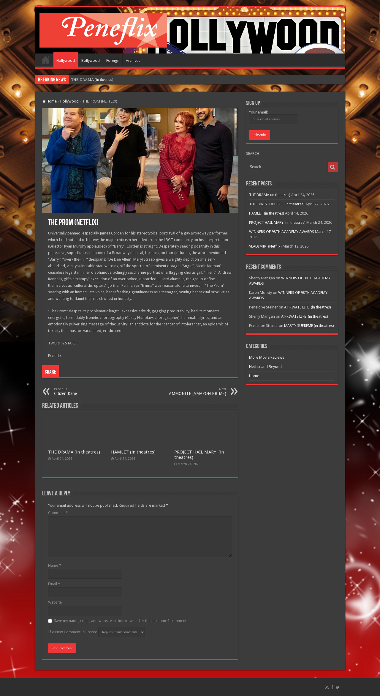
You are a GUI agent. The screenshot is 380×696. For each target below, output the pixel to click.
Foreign (112, 60)
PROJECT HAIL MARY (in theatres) (277, 222)
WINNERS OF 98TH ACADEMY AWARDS (281, 231)
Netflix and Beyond (265, 366)
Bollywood (90, 60)
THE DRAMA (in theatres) (92, 79)
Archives (133, 60)
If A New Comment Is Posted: (96, 632)
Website (55, 602)
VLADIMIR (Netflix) (265, 246)
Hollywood (65, 60)
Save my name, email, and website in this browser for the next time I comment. (120, 620)
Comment (58, 513)
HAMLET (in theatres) (133, 452)
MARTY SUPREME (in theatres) (309, 325)
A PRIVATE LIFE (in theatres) (307, 307)
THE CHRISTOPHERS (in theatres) (277, 204)
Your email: (258, 112)
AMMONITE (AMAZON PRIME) (195, 391)
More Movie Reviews (266, 357)
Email (54, 584)
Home (45, 59)
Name (54, 565)
